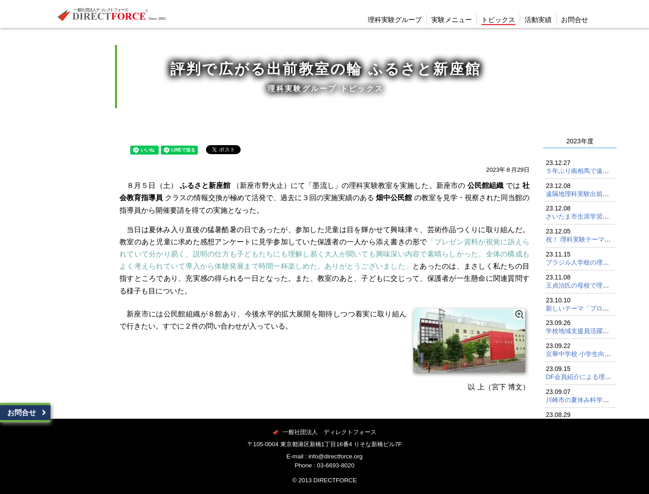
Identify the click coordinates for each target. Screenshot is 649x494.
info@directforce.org (335, 456)
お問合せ (21, 412)
